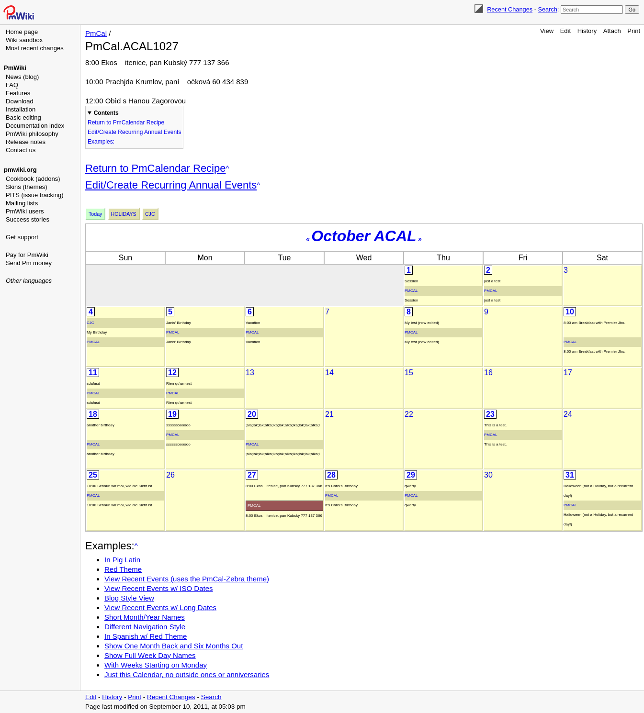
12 (172, 372)
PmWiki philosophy (32, 133)
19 (172, 414)
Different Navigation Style (144, 627)
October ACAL (363, 236)
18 (93, 414)
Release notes (25, 141)
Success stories (27, 219)
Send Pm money (29, 263)
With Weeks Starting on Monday (155, 665)
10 (569, 312)
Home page (22, 31)
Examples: (101, 141)
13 (250, 372)
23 (490, 414)
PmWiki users (25, 211)
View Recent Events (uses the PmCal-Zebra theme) (186, 579)
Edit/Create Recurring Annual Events (134, 132)
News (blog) (22, 76)
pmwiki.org (20, 169)
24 (568, 414)
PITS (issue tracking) (35, 195)
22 (409, 414)
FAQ (12, 85)
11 (93, 372)
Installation (20, 109)
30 (488, 475)
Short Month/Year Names (144, 617)
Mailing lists (22, 203)
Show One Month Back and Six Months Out (173, 646)
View (547, 30)
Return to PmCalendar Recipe (126, 122)
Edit (565, 30)
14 (329, 372)
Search (547, 9)
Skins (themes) (26, 186)
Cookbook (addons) (33, 178)
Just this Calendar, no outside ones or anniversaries (186, 674)
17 (568, 372)
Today (95, 214)
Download (20, 101)
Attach (612, 30)
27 (252, 475)
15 (409, 372)
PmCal (96, 33)
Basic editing (23, 117)
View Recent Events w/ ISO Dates (158, 588)
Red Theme (123, 569)
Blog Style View (129, 598)
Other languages (29, 280)
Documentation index (35, 125)
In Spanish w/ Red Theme (145, 636)
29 (411, 475)
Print (633, 30)
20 (252, 414)
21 (329, 414)
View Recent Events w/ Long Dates (160, 607)
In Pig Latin (122, 560)
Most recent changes (35, 48)
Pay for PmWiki (27, 254)
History (587, 30)
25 (93, 475)
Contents (106, 113)
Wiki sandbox (24, 40)
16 (488, 372)
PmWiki (15, 67)
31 (569, 475)
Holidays (123, 214)
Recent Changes (509, 9)
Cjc (150, 214)
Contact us (20, 150)
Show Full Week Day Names (150, 655)
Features (18, 93)
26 (170, 475)
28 (331, 475)
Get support (22, 237)
